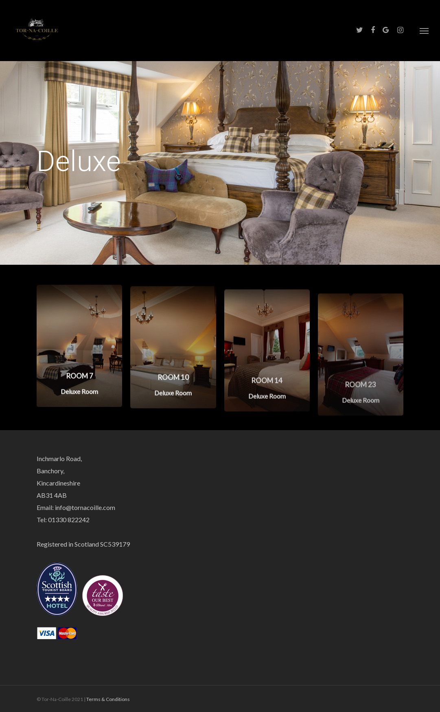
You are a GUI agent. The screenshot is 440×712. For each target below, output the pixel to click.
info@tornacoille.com (85, 507)
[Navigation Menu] (424, 30)
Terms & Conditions (108, 699)
